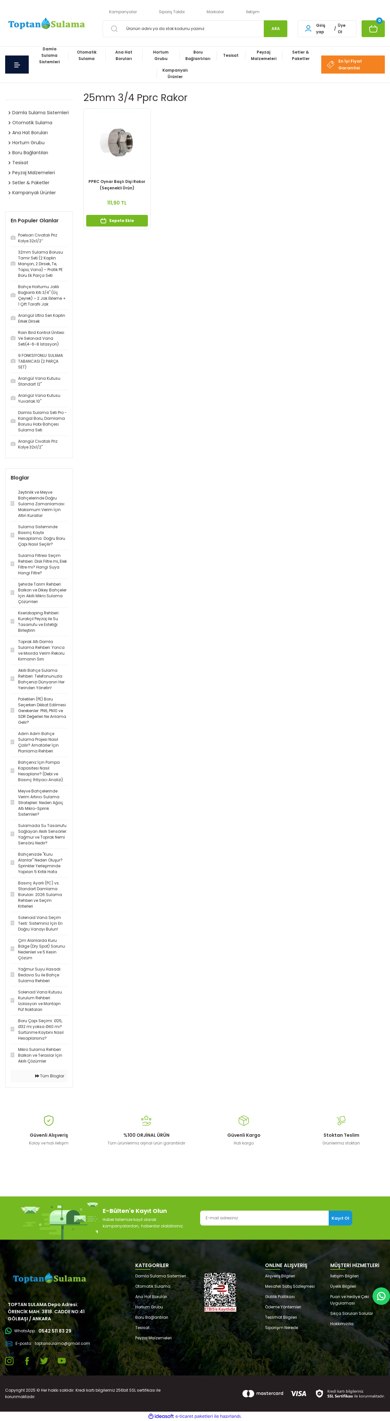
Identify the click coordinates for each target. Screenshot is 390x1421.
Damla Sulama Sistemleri (160, 1276)
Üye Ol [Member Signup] (341, 29)
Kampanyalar (123, 12)
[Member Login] (308, 29)
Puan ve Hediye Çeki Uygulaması (349, 1300)
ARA (276, 28)
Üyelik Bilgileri (343, 1286)
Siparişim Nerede (281, 1327)
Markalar (215, 12)
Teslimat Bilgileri (281, 1317)
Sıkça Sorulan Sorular (351, 1313)
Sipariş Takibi (172, 12)
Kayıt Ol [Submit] (340, 1218)
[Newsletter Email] (276, 1218)
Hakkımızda (342, 1323)
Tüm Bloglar (49, 1076)
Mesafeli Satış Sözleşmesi (290, 1286)
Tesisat (142, 1327)
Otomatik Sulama (152, 1286)
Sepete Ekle (117, 220)
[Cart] (373, 28)
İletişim (253, 12)
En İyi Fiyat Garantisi (344, 64)
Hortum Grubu (149, 1307)
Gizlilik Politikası (280, 1296)
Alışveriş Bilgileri (280, 1276)
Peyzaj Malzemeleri (153, 1338)
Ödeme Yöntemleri (283, 1307)
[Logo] (45, 24)
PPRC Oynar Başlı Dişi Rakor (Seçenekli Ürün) (116, 185)
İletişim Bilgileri (344, 1276)
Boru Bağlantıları (151, 1317)
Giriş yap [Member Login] (320, 29)
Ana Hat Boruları (151, 1296)
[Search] (195, 28)
